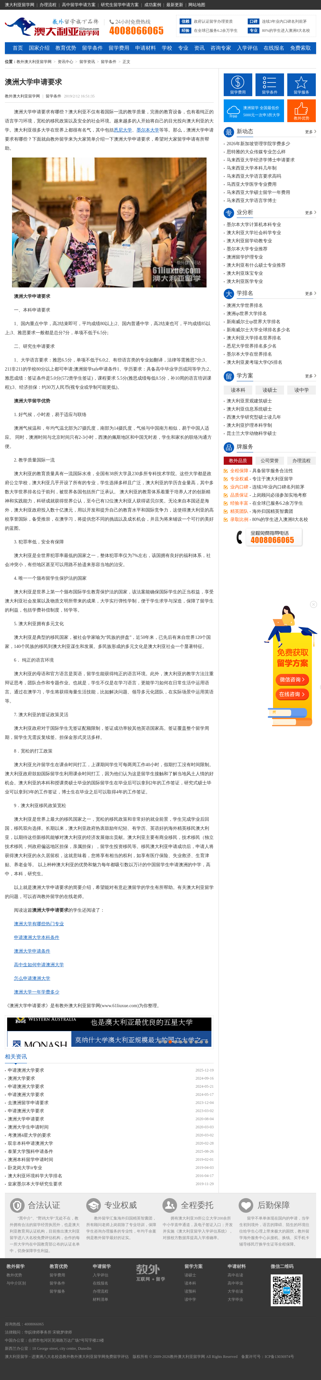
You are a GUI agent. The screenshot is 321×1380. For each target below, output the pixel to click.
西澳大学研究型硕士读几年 (254, 417)
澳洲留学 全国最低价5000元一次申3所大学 (261, 111)
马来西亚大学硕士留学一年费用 (258, 192)
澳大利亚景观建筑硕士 (249, 401)
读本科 (238, 390)
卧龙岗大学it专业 (25, 1167)
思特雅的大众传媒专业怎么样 (256, 151)
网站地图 (196, 4)
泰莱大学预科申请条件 (30, 1151)
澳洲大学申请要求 (26, 1119)
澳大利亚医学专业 (245, 281)
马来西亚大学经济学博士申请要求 (261, 160)
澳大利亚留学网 (19, 4)
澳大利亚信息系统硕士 (249, 409)
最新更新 (174, 4)
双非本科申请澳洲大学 (30, 1143)
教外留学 (15, 1266)
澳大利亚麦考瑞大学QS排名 (254, 362)
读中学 (301, 390)
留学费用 (119, 48)
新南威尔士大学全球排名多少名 (258, 329)
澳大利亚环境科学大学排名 (35, 1175)
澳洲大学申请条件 (32, 951)
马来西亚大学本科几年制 (252, 168)
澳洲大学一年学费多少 (36, 992)
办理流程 (48, 4)
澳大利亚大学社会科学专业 (254, 232)
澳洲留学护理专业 (245, 257)
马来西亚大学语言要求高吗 (254, 176)
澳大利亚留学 (16, 1356)
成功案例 (152, 4)
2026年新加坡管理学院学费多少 (258, 143)
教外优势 (301, 118)
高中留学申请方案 (79, 4)
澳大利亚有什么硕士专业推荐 (256, 265)
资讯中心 (65, 61)
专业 (183, 48)
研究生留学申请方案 (120, 4)
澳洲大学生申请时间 (28, 1127)
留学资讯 (87, 61)
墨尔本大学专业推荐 (247, 249)
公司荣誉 (270, 460)
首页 (18, 48)
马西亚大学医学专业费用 (252, 184)
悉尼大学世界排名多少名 (252, 346)
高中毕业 (235, 1283)
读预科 (190, 1291)
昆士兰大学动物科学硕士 (252, 433)
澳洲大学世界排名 (245, 305)
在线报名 (274, 48)
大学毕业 (235, 1299)
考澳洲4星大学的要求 (29, 1135)
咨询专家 (220, 48)
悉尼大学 (123, 130)
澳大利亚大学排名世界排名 (254, 338)
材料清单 (100, 1299)
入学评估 (247, 48)
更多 (309, 132)
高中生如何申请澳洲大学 (39, 964)
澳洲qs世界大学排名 (247, 313)
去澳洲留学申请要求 (28, 1102)
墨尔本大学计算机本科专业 (254, 224)
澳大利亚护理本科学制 (249, 425)
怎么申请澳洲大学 (32, 978)
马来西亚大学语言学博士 (252, 200)
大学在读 (235, 1291)
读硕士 (270, 390)
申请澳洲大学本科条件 (36, 937)
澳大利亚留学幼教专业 (249, 240)
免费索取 (300, 48)
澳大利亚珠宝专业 (245, 273)
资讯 (199, 48)
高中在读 (235, 1275)
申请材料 (145, 48)
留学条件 (92, 48)
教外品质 (238, 460)
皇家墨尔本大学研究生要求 (35, 1184)
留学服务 (301, 92)
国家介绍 (39, 48)
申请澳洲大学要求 (26, 1070)
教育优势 (65, 48)
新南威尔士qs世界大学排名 (253, 321)
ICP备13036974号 (279, 1356)
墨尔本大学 (148, 130)
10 (206, 1042)
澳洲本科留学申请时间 (30, 1159)
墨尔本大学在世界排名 (249, 354)
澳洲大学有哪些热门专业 (39, 923)
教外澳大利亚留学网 (52, 26)
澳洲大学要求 (21, 1078)
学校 (167, 48)
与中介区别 (16, 1283)
